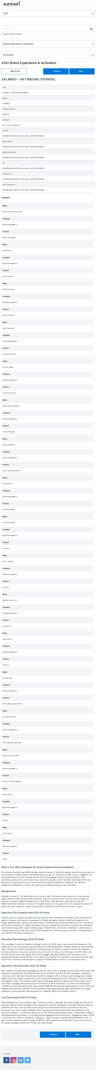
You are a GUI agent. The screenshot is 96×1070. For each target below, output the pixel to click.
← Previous (56, 71)
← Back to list (14, 71)
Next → (82, 71)
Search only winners (11, 34)
